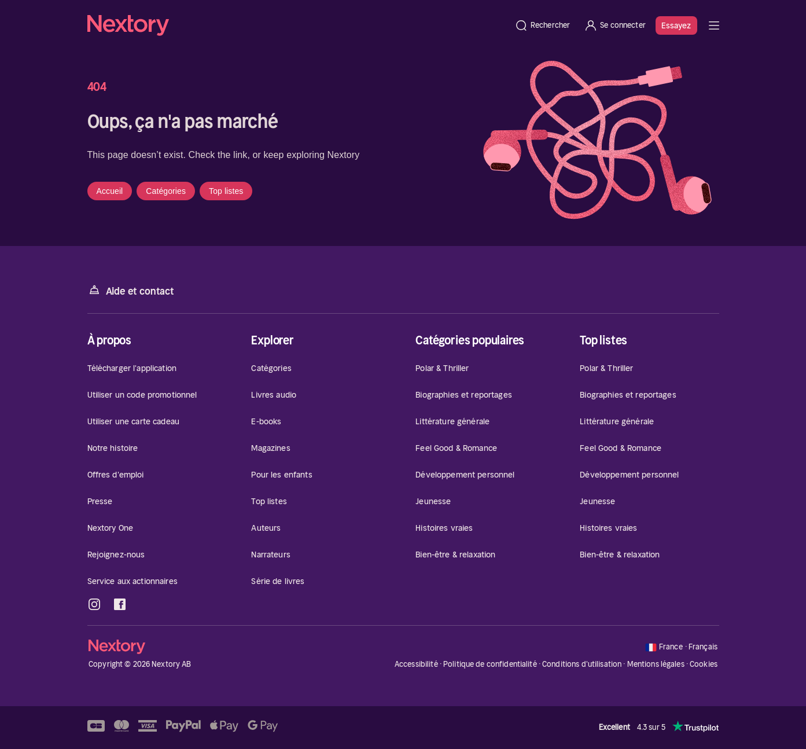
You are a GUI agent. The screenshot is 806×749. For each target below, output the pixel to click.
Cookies (703, 664)
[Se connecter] (615, 25)
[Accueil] (297, 25)
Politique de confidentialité (490, 664)
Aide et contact (130, 290)
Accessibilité (416, 664)
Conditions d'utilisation (581, 664)
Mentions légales (655, 664)
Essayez (676, 25)
